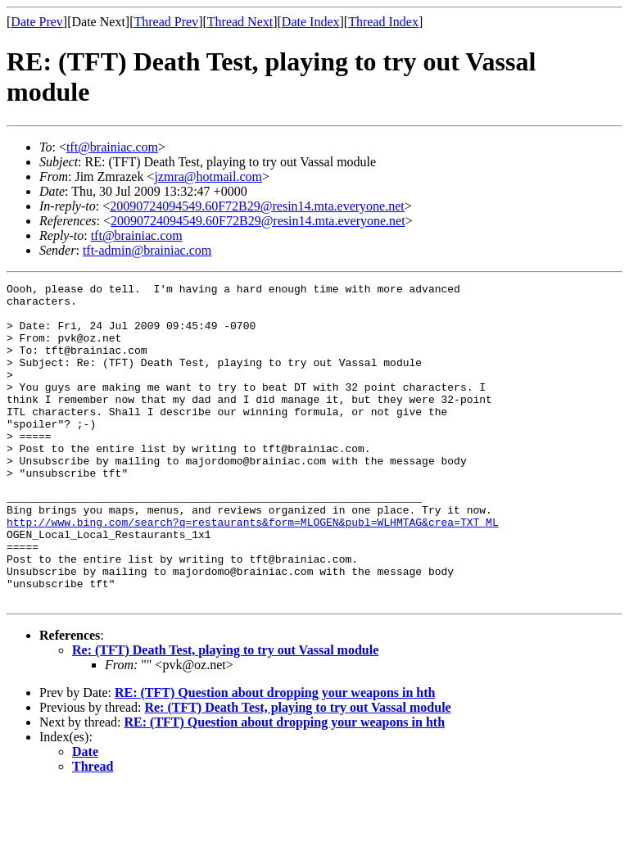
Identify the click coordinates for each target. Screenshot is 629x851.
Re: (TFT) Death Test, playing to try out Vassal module (225, 714)
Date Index (311, 22)
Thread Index (383, 22)
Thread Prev (165, 22)
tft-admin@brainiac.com (147, 250)
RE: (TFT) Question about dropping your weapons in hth (275, 756)
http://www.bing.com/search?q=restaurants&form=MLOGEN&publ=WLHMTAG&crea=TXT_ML (253, 571)
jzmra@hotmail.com (208, 176)
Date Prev (37, 22)
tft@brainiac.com (112, 147)
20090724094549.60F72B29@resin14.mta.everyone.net (257, 206)
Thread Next (240, 22)
